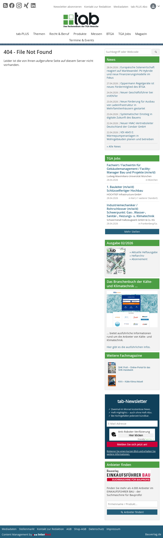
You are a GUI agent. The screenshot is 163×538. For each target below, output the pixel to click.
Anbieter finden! (132, 512)
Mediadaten (121, 6)
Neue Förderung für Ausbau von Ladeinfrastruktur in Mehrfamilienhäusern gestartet (131, 105)
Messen (96, 34)
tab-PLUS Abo (139, 6)
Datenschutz (96, 529)
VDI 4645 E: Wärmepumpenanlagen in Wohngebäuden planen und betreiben (130, 135)
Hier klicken (136, 435)
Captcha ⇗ (146, 439)
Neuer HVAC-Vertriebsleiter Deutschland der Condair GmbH (130, 124)
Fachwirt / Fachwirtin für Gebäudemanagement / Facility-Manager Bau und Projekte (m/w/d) (131, 168)
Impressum (113, 529)
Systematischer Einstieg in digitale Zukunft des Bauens (129, 115)
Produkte (80, 34)
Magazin (141, 34)
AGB (69, 529)
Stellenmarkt (26, 529)
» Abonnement (138, 259)
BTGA (110, 34)
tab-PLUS (22, 34)
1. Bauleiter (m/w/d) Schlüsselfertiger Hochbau (125, 189)
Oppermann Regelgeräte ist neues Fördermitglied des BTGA (130, 85)
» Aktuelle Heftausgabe (144, 252)
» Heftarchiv (137, 255)
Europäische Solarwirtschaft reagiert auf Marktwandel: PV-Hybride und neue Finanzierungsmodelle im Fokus (130, 72)
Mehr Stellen (132, 231)
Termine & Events (81, 40)
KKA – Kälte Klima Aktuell (130, 381)
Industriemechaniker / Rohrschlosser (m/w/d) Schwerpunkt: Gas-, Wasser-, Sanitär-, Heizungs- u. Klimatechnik (130, 210)
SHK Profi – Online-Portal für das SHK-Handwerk (134, 368)
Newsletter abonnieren (68, 6)
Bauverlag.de (153, 534)
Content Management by (26, 534)
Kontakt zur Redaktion (97, 6)
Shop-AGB (80, 529)
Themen (39, 34)
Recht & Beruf (59, 34)
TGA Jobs (124, 34)
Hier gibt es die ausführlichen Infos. (128, 347)
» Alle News (114, 146)
